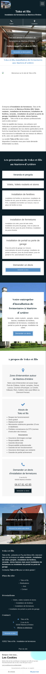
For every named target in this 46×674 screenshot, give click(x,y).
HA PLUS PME (20, 664)
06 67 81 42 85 (23, 484)
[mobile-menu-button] (42, 3)
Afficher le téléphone (24, 628)
